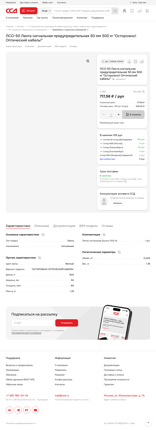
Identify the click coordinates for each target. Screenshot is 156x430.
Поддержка (97, 17)
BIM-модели (60, 46)
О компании (12, 17)
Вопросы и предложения (19, 365)
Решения (28, 17)
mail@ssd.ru (62, 395)
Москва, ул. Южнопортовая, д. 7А (124, 395)
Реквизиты (11, 2)
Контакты (61, 2)
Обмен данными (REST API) (20, 379)
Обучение (11, 374)
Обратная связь (14, 384)
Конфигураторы (63, 379)
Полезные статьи (113, 370)
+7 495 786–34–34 (17, 395)
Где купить (42, 17)
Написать (117, 203)
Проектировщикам (62, 17)
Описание (29, 46)
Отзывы (73, 46)
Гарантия (109, 384)
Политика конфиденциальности (20, 423)
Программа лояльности (116, 379)
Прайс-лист (47, 2)
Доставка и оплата (29, 2)
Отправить (66, 322)
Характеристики (14, 46)
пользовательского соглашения (26, 333)
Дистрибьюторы (107, 159)
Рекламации (12, 370)
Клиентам (82, 17)
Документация (45, 46)
